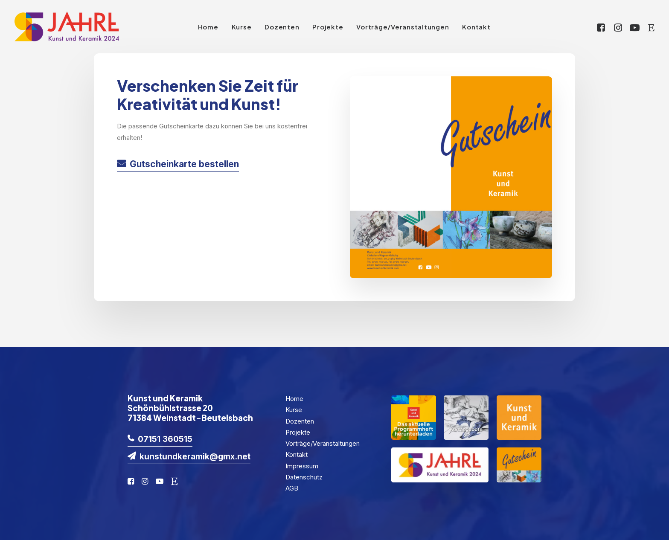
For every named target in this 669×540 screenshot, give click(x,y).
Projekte (327, 27)
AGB (291, 488)
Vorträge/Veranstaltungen (402, 27)
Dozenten (282, 27)
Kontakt (476, 27)
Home (208, 27)
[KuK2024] (67, 26)
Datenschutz (304, 477)
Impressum (301, 466)
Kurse (242, 27)
